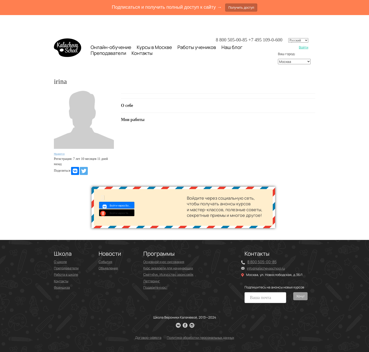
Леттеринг (151, 281)
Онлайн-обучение (111, 47)
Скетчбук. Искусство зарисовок (168, 274)
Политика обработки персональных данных (200, 337)
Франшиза (62, 287)
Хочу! (300, 296)
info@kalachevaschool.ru (266, 268)
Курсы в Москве (154, 47)
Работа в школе (66, 274)
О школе (60, 261)
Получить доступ (241, 7)
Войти (303, 47)
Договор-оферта (148, 337)
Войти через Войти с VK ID (116, 205)
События (105, 261)
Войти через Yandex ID (116, 212)
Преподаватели (108, 53)
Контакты (142, 53)
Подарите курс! (155, 287)
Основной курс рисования (163, 261)
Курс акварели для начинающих (168, 268)
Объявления (108, 268)
